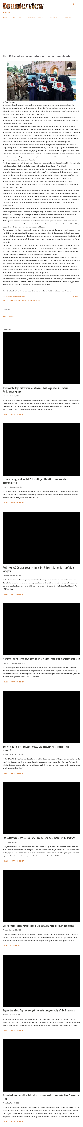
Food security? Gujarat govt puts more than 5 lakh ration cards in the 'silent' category (38, 569)
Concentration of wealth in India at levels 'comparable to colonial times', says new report (41, 1096)
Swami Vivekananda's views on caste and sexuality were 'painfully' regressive (38, 925)
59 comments (15, 946)
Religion (29, 300)
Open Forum (17, 18)
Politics (21, 300)
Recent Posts (67, 18)
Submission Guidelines (35, 18)
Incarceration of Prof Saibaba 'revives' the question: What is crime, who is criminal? (37, 748)
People (13, 300)
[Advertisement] (41, 36)
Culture (6, 300)
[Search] (74, 4)
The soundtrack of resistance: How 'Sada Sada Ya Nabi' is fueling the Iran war (39, 838)
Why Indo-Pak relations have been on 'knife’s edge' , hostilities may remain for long (41, 659)
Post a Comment (9, 317)
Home (5, 18)
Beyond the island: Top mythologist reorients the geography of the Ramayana (39, 1010)
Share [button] (75, 297)
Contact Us (53, 18)
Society (36, 300)
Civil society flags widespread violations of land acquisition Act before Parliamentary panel (35, 389)
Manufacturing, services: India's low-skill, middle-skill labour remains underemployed (35, 481)
